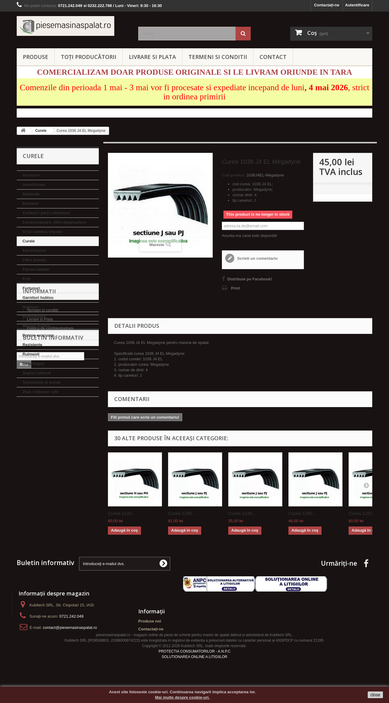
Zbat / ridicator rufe (40, 391)
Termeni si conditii (42, 431)
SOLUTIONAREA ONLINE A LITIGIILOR (194, 667)
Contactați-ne (326, 5)
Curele (28, 241)
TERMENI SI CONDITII (217, 56)
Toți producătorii (88, 56)
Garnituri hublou (37, 297)
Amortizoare (34, 184)
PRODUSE (35, 56)
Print (235, 288)
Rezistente (32, 344)
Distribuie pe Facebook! (249, 279)
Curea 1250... (302, 513)
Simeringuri (33, 363)
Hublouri (30, 307)
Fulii (26, 278)
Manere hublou (36, 326)
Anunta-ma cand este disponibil (249, 235)
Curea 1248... (242, 513)
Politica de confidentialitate (50, 449)
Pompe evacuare (38, 335)
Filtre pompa (34, 260)
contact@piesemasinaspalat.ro (70, 627)
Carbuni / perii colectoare (46, 213)
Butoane (30, 203)
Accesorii (31, 175)
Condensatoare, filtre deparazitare (54, 222)
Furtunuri (31, 288)
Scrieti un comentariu (257, 258)
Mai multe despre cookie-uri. (182, 697)
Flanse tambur (36, 269)
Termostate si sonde (41, 382)
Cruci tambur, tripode (42, 231)
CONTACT (273, 56)
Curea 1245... (182, 513)
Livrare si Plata (40, 440)
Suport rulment (36, 373)
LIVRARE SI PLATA (152, 56)
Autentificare (357, 5)
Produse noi (149, 621)
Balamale (31, 194)
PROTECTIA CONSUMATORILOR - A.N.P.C (195, 662)
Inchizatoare (34, 316)
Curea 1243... (122, 513)
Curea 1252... (362, 513)
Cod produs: (233, 175)
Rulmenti (31, 354)
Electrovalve (34, 250)
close (375, 694)
